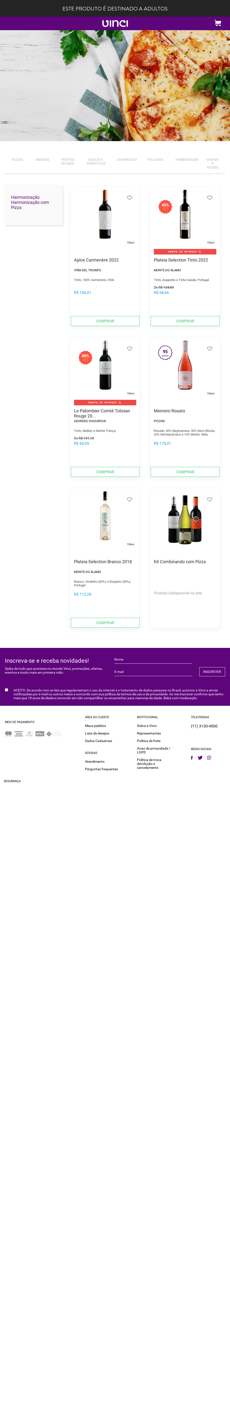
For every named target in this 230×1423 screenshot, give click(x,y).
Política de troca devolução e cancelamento (149, 764)
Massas (42, 160)
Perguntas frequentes (101, 769)
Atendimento (95, 761)
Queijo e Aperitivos (95, 161)
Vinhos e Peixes (212, 163)
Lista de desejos (97, 733)
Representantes (149, 733)
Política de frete (148, 741)
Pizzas (17, 160)
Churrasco (127, 160)
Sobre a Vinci (147, 726)
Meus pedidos (95, 726)
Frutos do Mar (67, 161)
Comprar (105, 321)
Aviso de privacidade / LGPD (153, 750)
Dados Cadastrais (98, 741)
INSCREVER (212, 672)
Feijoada (155, 160)
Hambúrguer (187, 160)
